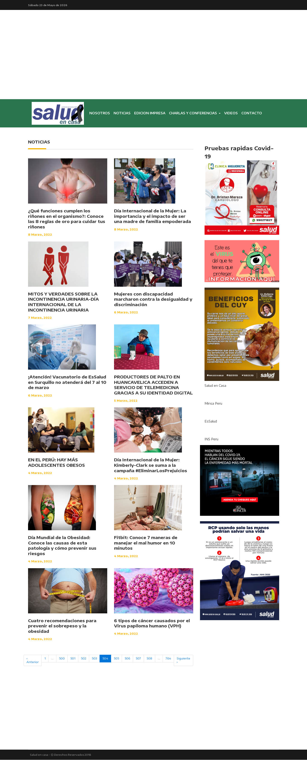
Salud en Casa (215, 386)
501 (72, 658)
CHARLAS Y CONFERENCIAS (193, 113)
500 (62, 658)
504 (105, 658)
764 (168, 658)
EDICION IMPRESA (149, 113)
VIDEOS (231, 113)
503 (94, 658)
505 (116, 658)
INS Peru (211, 439)
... (52, 658)
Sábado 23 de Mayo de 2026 (47, 5)
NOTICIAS (122, 113)
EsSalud (211, 421)
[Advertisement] (154, 65)
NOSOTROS (100, 114)
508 (149, 658)
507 (138, 658)
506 (127, 658)
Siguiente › (183, 660)
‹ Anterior (32, 660)
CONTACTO (251, 113)
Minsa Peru (213, 404)
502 (83, 658)
